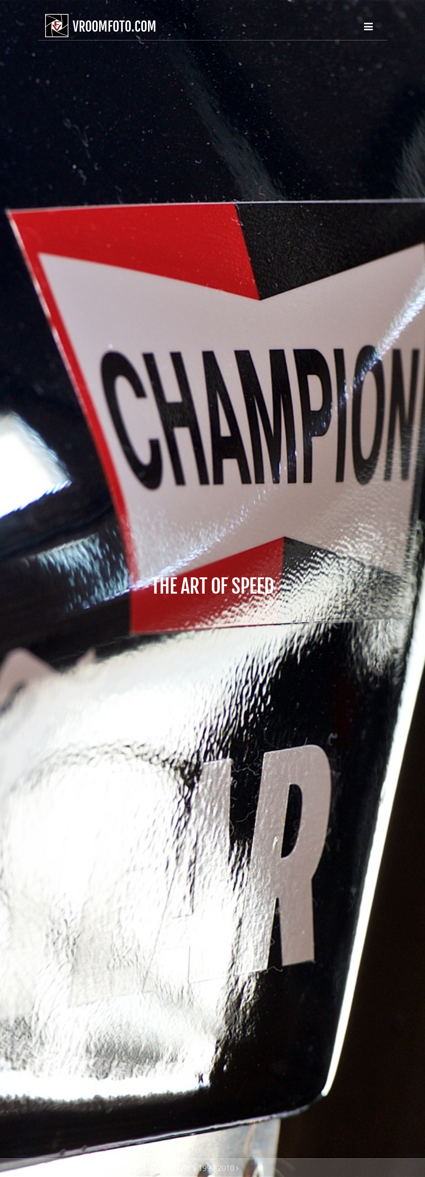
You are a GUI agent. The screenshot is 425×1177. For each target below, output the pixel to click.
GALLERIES (92, 1168)
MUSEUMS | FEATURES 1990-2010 (175, 1168)
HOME (56, 1168)
